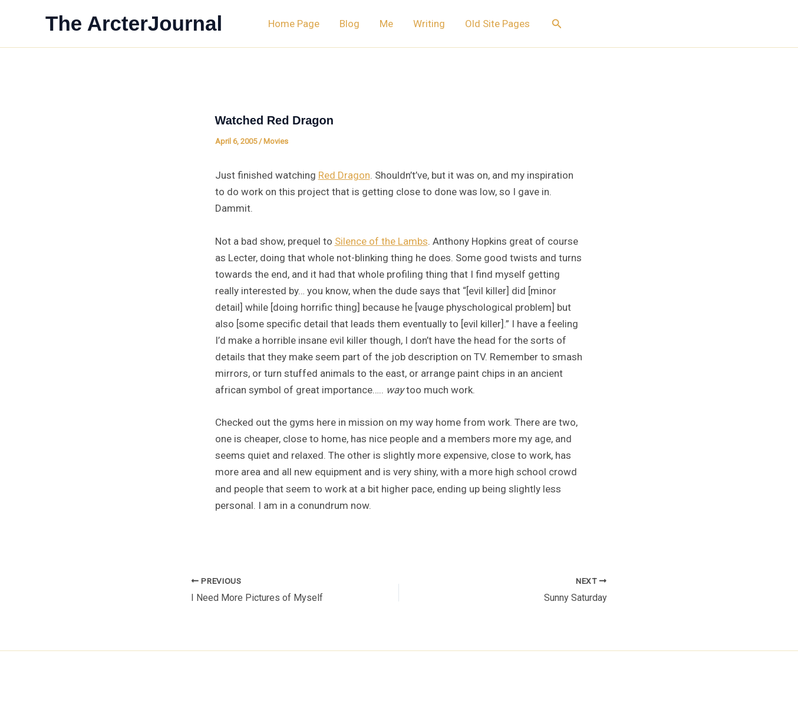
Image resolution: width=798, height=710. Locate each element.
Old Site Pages (497, 23)
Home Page (293, 23)
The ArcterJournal (133, 23)
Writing (429, 23)
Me (386, 23)
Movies (275, 141)
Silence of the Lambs (381, 241)
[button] (557, 24)
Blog (349, 23)
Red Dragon (344, 175)
